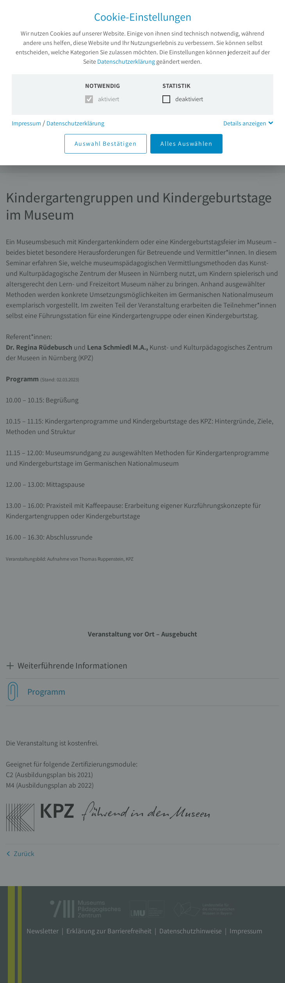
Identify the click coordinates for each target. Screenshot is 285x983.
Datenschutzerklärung (126, 61)
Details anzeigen (244, 123)
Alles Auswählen (186, 143)
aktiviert (107, 99)
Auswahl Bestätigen (106, 143)
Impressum (26, 123)
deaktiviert (184, 99)
